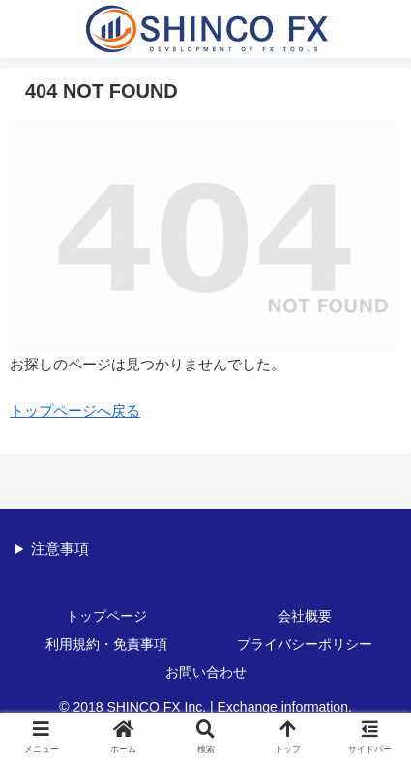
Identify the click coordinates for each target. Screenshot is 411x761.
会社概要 (305, 616)
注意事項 (60, 549)
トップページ (106, 616)
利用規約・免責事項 (106, 644)
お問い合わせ (206, 672)
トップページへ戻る (75, 410)
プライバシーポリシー (304, 644)
